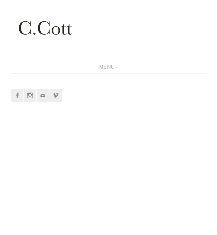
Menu (107, 67)
